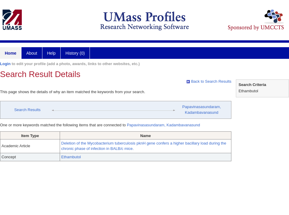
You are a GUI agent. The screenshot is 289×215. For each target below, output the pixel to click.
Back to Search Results (209, 81)
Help (51, 53)
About (31, 53)
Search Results (27, 110)
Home (10, 53)
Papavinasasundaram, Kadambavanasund (163, 125)
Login (5, 64)
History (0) (75, 53)
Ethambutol (71, 157)
